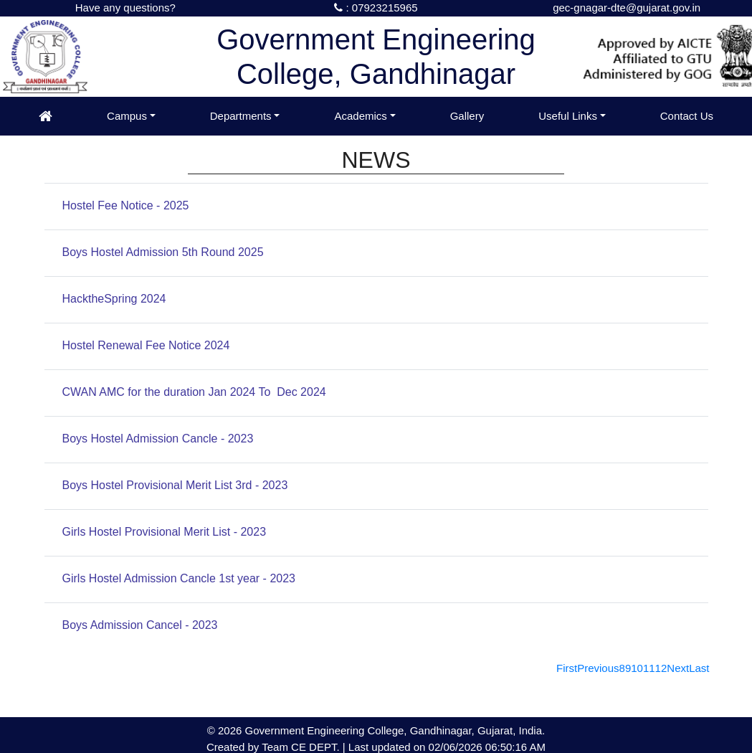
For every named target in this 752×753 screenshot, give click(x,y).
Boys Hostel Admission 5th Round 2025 (163, 252)
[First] (566, 668)
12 (661, 668)
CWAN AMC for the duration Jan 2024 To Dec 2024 (194, 392)
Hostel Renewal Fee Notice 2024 (146, 345)
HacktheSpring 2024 (114, 299)
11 (649, 668)
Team (275, 747)
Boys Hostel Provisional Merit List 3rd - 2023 (175, 485)
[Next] (678, 668)
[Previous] (598, 668)
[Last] (699, 668)
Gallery (467, 116)
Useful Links (567, 116)
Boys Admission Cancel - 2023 (140, 625)
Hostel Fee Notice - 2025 (125, 205)
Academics (360, 116)
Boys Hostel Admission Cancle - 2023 (158, 438)
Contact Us (686, 116)
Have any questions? (125, 7)
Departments (241, 116)
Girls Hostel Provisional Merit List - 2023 (164, 532)
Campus (127, 116)
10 (637, 668)
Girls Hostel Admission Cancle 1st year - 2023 (178, 578)
